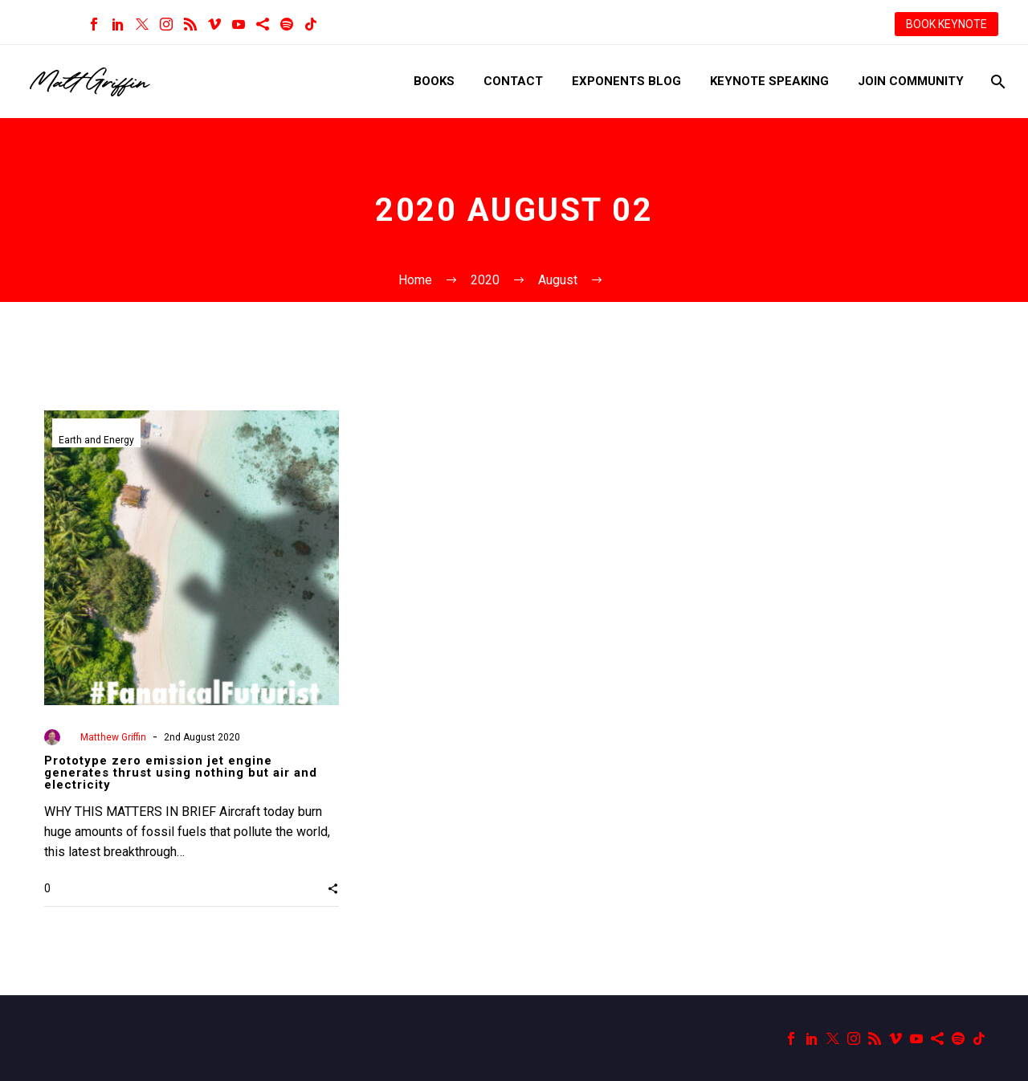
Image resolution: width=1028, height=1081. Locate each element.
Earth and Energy (96, 440)
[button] (333, 888)
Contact (513, 81)
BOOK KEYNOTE (946, 24)
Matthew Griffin (113, 737)
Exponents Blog (626, 81)
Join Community (911, 81)
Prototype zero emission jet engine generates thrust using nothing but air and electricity (180, 772)
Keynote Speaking (769, 81)
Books (434, 81)
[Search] (996, 81)
